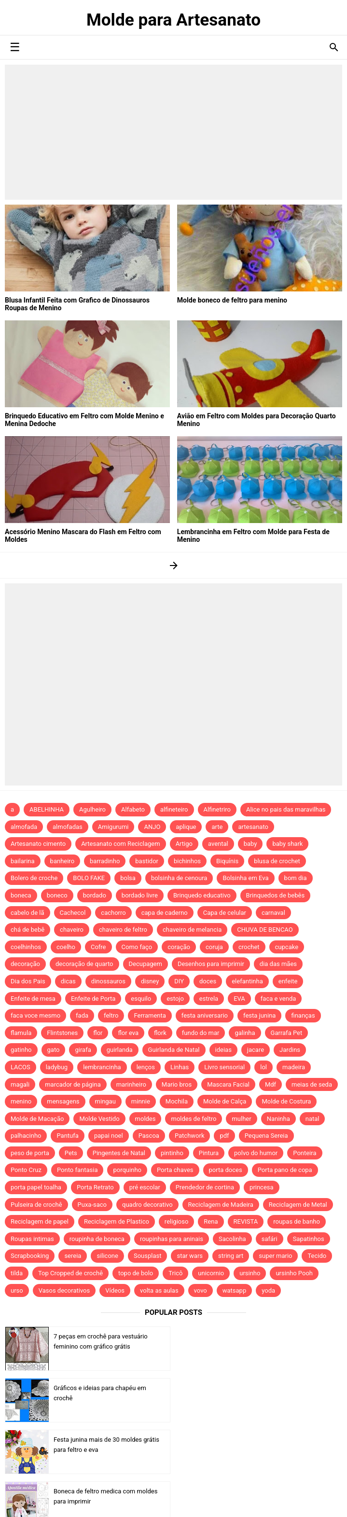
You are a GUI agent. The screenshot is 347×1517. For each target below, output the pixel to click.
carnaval (273, 912)
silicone (107, 1255)
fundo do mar (201, 1032)
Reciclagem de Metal (298, 1204)
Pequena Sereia (266, 1135)
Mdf (270, 1084)
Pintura (209, 1153)
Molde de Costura (286, 1101)
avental (218, 843)
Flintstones (62, 1032)
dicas (68, 981)
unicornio (211, 1273)
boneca (21, 895)
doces (207, 981)
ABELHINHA (46, 809)
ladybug (57, 1067)
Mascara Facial (228, 1084)
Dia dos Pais (28, 981)
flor (97, 1032)
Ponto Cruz (26, 1169)
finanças (303, 1015)
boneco (57, 895)
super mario (275, 1255)
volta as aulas (159, 1290)
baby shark (287, 843)
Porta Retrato (95, 1187)
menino (21, 1101)
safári (270, 1238)
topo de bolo (135, 1273)
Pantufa (67, 1135)
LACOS (20, 1067)
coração (178, 947)
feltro (111, 1015)
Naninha (278, 1118)
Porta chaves (175, 1169)
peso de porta (30, 1153)
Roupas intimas (32, 1238)
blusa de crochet (277, 861)
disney (150, 981)
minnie (140, 1101)
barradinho (105, 861)
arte (216, 826)
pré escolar (144, 1187)
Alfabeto (133, 809)
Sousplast (148, 1255)
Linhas (179, 1067)
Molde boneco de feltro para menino (232, 300)
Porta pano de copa (285, 1169)
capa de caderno (164, 912)
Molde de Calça (224, 1101)
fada (82, 1015)
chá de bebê (27, 929)
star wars (190, 1255)
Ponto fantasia (77, 1169)
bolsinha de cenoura (179, 878)
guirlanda (120, 1049)
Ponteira (304, 1153)
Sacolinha (232, 1238)
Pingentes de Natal (119, 1153)
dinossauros (108, 981)
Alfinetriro (217, 809)
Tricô (175, 1273)
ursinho (249, 1273)
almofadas (68, 826)
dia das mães (278, 963)
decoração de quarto (84, 963)
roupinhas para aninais (171, 1238)
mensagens (63, 1101)
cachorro (113, 912)
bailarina (23, 861)
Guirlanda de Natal (174, 1049)
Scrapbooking (30, 1255)
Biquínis (227, 861)
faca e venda (278, 998)
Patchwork (190, 1135)
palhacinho (26, 1135)
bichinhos (187, 861)
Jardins (289, 1049)
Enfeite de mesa (33, 998)
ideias (223, 1049)
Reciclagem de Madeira (220, 1204)
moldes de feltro (193, 1118)
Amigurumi (113, 826)
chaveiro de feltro (123, 929)
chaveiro (71, 929)
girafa (83, 1049)
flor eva (128, 1032)
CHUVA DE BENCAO (264, 929)
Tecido (316, 1255)
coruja (214, 947)
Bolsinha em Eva (245, 878)
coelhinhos (26, 947)
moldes (145, 1118)
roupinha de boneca (97, 1238)
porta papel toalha (36, 1187)
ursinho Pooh (294, 1273)
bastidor (146, 861)
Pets (71, 1153)
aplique (186, 826)
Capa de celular (224, 912)
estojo (175, 998)
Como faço (137, 947)
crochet (249, 947)
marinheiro (131, 1084)
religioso (177, 1221)
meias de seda (311, 1084)
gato (53, 1049)
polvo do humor (256, 1153)
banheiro (62, 861)
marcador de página (73, 1084)
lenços (146, 1067)
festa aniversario (204, 1015)
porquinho (127, 1169)
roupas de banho (296, 1221)
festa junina (259, 1015)
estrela (208, 998)
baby (250, 843)
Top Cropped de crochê (70, 1273)
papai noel (108, 1135)
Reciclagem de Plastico (116, 1221)
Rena (211, 1221)
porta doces (225, 1169)
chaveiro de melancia (192, 929)
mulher (241, 1118)
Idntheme (257, 1499)
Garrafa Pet (287, 1032)
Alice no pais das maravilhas (286, 809)
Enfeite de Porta (93, 998)
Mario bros (177, 1084)
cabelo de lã (27, 912)
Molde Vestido (99, 1118)
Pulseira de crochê (36, 1204)
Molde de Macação (37, 1118)
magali (20, 1084)
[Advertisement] (173, 132)
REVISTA (246, 1221)
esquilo (141, 998)
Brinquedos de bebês (275, 895)
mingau (105, 1101)
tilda (17, 1273)
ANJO (152, 826)
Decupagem (145, 963)
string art (230, 1255)
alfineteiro (174, 809)
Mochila (177, 1101)
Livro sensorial (224, 1067)
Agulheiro (92, 809)
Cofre (98, 947)
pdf (224, 1135)
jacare (255, 1049)
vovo (200, 1290)
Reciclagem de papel (40, 1221)
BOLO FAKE (89, 878)
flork (160, 1032)
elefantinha (247, 981)
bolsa (128, 878)
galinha (245, 1032)
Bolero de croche (34, 878)
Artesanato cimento (38, 843)
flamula (21, 1032)
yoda (268, 1290)
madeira (293, 1067)
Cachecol (73, 912)
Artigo (184, 843)
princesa (262, 1187)
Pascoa (149, 1135)
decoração (25, 963)
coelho (65, 947)
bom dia (295, 878)
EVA (239, 998)
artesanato (253, 826)
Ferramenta (150, 1015)
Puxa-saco (92, 1204)
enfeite (288, 981)
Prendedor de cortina (205, 1187)
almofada (24, 826)
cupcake (287, 947)
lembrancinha (102, 1067)
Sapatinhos (308, 1238)
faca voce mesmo (35, 1015)
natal (312, 1118)
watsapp (234, 1290)
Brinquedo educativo (202, 895)
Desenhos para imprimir (211, 963)
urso (17, 1290)
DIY (179, 981)
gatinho (21, 1049)
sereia (72, 1255)
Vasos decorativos (64, 1290)
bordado (94, 895)
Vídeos (115, 1290)
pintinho (172, 1153)
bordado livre (140, 895)
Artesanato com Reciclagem (120, 843)
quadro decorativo (147, 1204)
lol (263, 1067)
